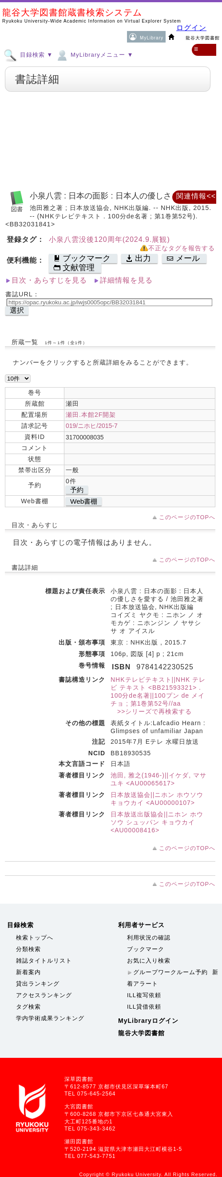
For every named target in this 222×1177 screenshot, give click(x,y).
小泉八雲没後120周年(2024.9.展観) (109, 239)
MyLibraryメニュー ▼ (94, 54)
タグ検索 (28, 1006)
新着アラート (172, 978)
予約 (76, 489)
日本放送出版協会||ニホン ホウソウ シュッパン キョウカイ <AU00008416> (157, 822)
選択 (17, 310)
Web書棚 (83, 501)
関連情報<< (196, 196)
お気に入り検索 (148, 960)
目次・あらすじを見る (49, 280)
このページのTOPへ (187, 517)
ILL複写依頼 (144, 995)
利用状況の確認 (148, 937)
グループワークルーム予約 (170, 972)
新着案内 (28, 972)
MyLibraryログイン (148, 1020)
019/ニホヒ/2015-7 (92, 425)
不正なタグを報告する (181, 248)
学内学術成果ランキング (50, 1018)
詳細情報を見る (126, 280)
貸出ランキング (37, 983)
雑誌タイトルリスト (44, 960)
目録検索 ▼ (28, 54)
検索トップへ (34, 937)
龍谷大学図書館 (141, 1033)
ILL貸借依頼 (144, 1006)
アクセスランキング (44, 995)
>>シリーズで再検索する (151, 711)
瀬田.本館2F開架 (91, 414)
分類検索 (28, 949)
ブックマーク (145, 949)
